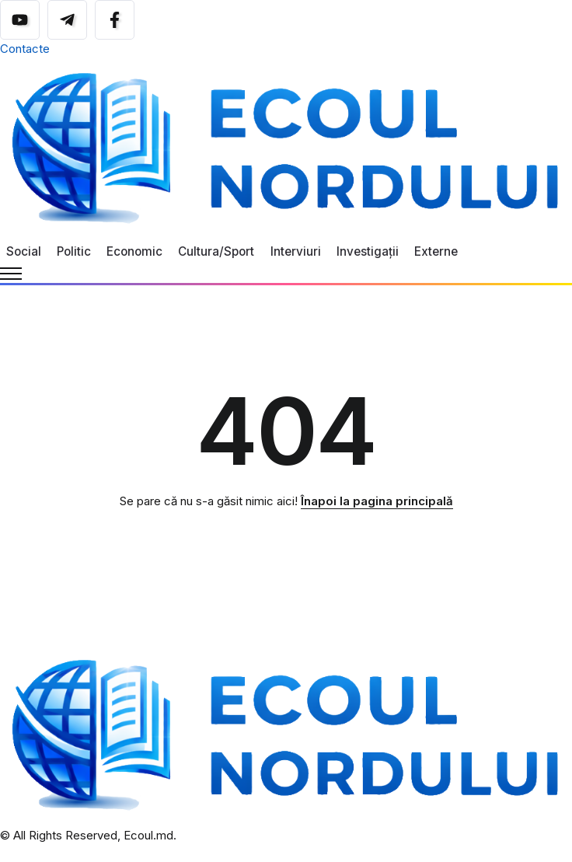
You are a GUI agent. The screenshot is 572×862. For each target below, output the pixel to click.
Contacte (25, 48)
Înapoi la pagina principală (377, 501)
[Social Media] (20, 20)
